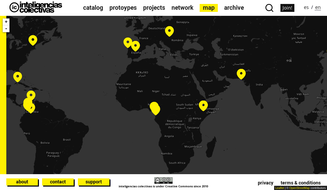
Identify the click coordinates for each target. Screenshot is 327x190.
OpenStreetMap (299, 187)
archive (234, 7)
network (182, 7)
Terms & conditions (301, 183)
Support (93, 181)
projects (154, 7)
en (318, 7)
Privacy (265, 183)
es (306, 7)
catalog (93, 7)
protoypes (123, 7)
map (209, 7)
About (22, 181)
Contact (58, 181)
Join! (287, 7)
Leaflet (279, 187)
